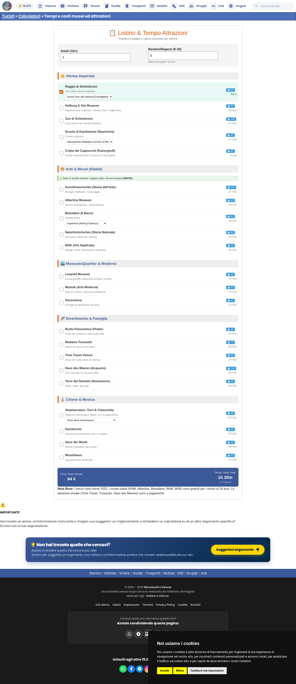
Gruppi (192, 573)
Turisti (8, 16)
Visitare (110, 573)
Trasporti (153, 573)
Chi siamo (102, 605)
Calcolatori (29, 16)
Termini (147, 605)
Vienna (95, 573)
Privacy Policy (165, 605)
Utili (180, 573)
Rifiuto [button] (180, 670)
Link (204, 573)
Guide (138, 573)
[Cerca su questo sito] (273, 6)
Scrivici (195, 605)
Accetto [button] (164, 670)
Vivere (124, 573)
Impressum (132, 605)
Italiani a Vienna (157, 596)
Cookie (183, 605)
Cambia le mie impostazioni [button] (207, 670)
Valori (117, 605)
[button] (236, 6)
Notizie (168, 573)
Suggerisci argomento (239, 550)
